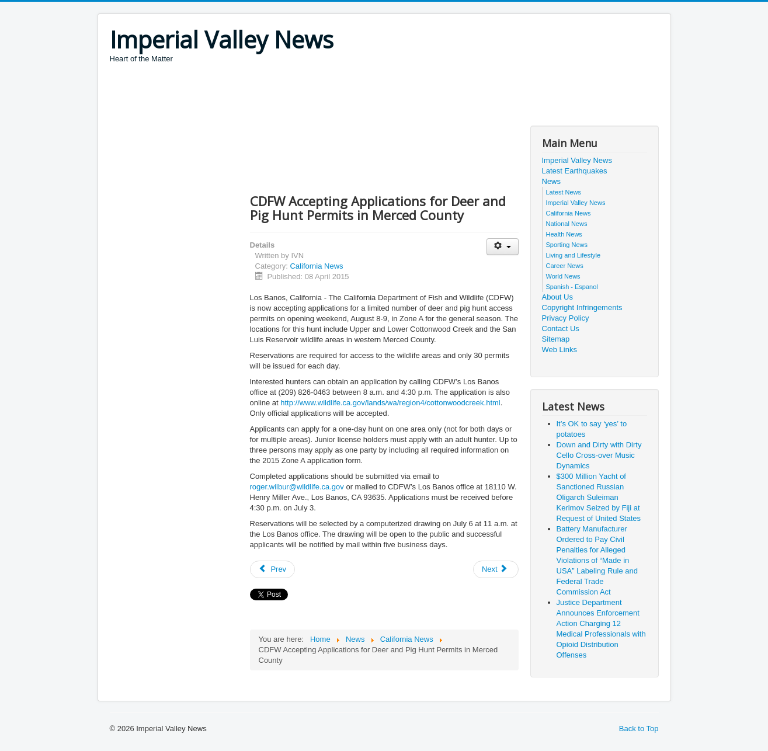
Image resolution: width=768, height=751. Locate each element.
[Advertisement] (322, 96)
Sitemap (556, 339)
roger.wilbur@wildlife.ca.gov (297, 486)
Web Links (559, 349)
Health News (564, 234)
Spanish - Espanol (572, 286)
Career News (564, 265)
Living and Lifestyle (573, 255)
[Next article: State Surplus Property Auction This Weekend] (496, 569)
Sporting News (567, 244)
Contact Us (560, 328)
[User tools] (502, 246)
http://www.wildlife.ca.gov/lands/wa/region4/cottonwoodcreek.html (390, 402)
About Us (557, 297)
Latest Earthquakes (574, 170)
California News (316, 266)
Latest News (564, 192)
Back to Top (639, 728)
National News (567, 223)
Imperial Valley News (577, 160)
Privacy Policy (565, 318)
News (551, 181)
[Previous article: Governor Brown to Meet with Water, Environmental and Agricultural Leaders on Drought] (273, 569)
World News (563, 276)
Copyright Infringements (582, 307)
